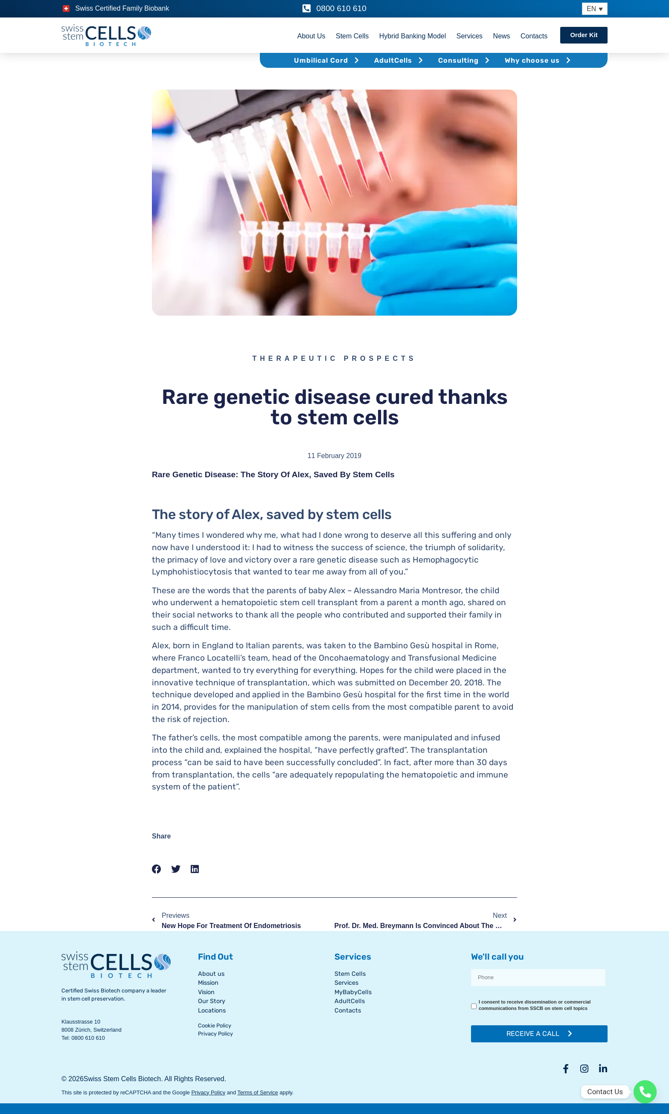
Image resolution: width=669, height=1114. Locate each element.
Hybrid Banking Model (411, 36)
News (500, 36)
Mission (208, 982)
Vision (206, 992)
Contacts (533, 36)
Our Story (211, 1001)
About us (211, 974)
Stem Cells (351, 36)
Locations (212, 1010)
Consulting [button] (465, 60)
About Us (311, 36)
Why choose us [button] (539, 60)
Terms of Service (257, 1092)
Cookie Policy (214, 1025)
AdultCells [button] (399, 60)
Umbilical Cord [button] (327, 60)
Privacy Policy (215, 1033)
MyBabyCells (353, 992)
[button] (157, 869)
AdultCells (349, 1001)
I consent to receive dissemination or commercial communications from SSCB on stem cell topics (534, 1005)
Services (469, 36)
